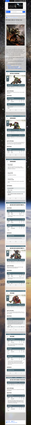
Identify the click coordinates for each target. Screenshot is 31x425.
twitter (15, 1)
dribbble (23, 1)
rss (20, 1)
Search (24, 12)
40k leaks (8, 422)
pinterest (25, 1)
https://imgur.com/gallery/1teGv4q (14, 68)
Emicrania (9, 65)
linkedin (22, 1)
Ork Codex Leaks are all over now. (14, 20)
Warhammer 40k (14, 422)
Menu (9, 11)
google (18, 1)
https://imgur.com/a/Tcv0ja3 (13, 66)
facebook (17, 1)
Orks (11, 422)
